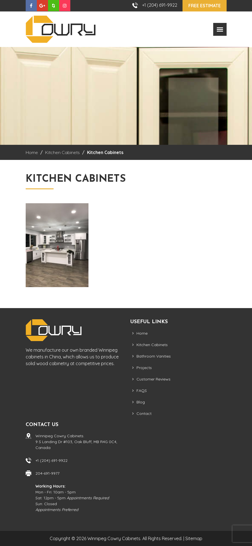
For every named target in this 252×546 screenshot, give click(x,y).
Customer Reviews (153, 379)
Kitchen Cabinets (152, 344)
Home (142, 333)
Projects (144, 367)
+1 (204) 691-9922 (159, 5)
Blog (140, 402)
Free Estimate (204, 5)
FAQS (141, 390)
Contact (144, 413)
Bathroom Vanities (153, 356)
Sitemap (193, 538)
